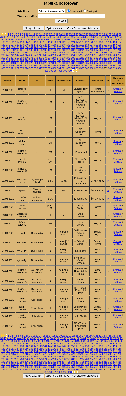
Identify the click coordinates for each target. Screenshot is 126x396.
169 (40, 47)
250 (54, 55)
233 (96, 52)
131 (105, 42)
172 (54, 47)
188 (8, 50)
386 (82, 68)
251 (59, 55)
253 (68, 55)
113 (22, 42)
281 (78, 57)
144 (45, 44)
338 (101, 63)
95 (65, 39)
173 (59, 47)
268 (17, 57)
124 (73, 42)
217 (22, 52)
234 (101, 52)
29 (90, 34)
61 (74, 37)
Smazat (117, 88)
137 (13, 44)
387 (87, 68)
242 (17, 55)
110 (8, 42)
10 (27, 34)
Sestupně (92, 11)
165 (22, 47)
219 (31, 52)
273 (40, 57)
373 (22, 68)
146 (54, 44)
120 (54, 42)
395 (46, 70)
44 (18, 37)
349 (31, 65)
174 (64, 47)
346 (17, 65)
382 (64, 68)
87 (39, 39)
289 (115, 57)
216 (17, 52)
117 (40, 42)
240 (8, 55)
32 (100, 34)
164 (17, 47)
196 (45, 50)
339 (105, 63)
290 (119, 57)
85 (32, 39)
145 (50, 44)
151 (78, 44)
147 (59, 44)
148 (64, 44)
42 (11, 37)
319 (13, 63)
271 (31, 57)
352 (45, 65)
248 (45, 55)
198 (54, 50)
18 (53, 34)
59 (68, 37)
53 (48, 37)
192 (26, 50)
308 (82, 60)
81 (19, 39)
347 (22, 65)
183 (105, 47)
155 (96, 44)
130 (101, 42)
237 (115, 52)
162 (8, 47)
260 (101, 55)
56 (58, 37)
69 (101, 37)
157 (105, 44)
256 (82, 55)
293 (13, 60)
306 (73, 60)
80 (15, 39)
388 (91, 68)
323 (31, 63)
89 (45, 39)
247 (40, 55)
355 (59, 65)
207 (96, 50)
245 (31, 55)
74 (117, 37)
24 (73, 34)
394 (119, 68)
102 (92, 39)
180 (91, 47)
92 (55, 39)
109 (3, 42)
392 (110, 68)
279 (68, 57)
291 (3, 60)
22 (67, 34)
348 (26, 65)
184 (110, 47)
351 (40, 65)
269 (22, 57)
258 (91, 55)
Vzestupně (76, 11)
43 (15, 37)
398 (60, 70)
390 (101, 68)
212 (119, 50)
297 (31, 60)
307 (78, 60)
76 (2, 39)
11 (30, 34)
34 (106, 34)
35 (110, 34)
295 (22, 60)
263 (115, 55)
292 (8, 60)
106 (110, 39)
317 (3, 63)
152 (82, 44)
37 (116, 34)
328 (54, 63)
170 (45, 47)
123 (68, 42)
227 (68, 52)
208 (101, 50)
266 (8, 57)
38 (120, 34)
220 (36, 52)
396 (51, 70)
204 (82, 50)
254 (73, 55)
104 (101, 39)
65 (88, 37)
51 (41, 37)
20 (60, 34)
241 (13, 55)
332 (73, 63)
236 (110, 52)
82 (22, 39)
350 (36, 65)
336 (91, 63)
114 (26, 42)
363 (96, 65)
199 (59, 50)
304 (64, 60)
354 (54, 65)
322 (26, 63)
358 (73, 65)
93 (58, 39)
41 (8, 37)
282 (82, 57)
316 (119, 60)
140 (26, 44)
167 (31, 47)
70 (104, 37)
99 (78, 39)
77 (5, 39)
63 (81, 37)
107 (115, 39)
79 (12, 39)
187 (3, 50)
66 (91, 37)
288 (110, 57)
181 (96, 47)
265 (3, 57)
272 (36, 57)
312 (101, 60)
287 (105, 57)
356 (64, 65)
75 (121, 37)
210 (110, 50)
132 (110, 42)
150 (73, 44)
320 (17, 63)
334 (82, 63)
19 (57, 34)
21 (63, 34)
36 (113, 34)
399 (65, 70)
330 (64, 63)
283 (87, 57)
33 (103, 34)
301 (50, 60)
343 (3, 65)
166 (26, 47)
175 (68, 47)
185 (115, 47)
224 (54, 52)
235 (105, 52)
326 (45, 63)
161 (3, 47)
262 (110, 55)
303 (59, 60)
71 (107, 37)
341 (115, 63)
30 (93, 34)
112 (17, 42)
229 (78, 52)
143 (40, 44)
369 (3, 68)
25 (77, 34)
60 (71, 37)
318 (8, 63)
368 (119, 65)
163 (13, 47)
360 (82, 65)
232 (91, 52)
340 (110, 63)
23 (70, 34)
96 (68, 39)
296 (26, 60)
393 (115, 68)
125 (78, 42)
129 (96, 42)
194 (36, 50)
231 (87, 52)
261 (105, 55)
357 (68, 65)
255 (78, 55)
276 (54, 57)
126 (82, 42)
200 (64, 50)
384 (73, 68)
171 (50, 47)
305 (68, 60)
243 (22, 55)
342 (119, 63)
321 (22, 63)
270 (26, 57)
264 (119, 55)
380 (54, 68)
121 (59, 42)
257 (87, 55)
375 (31, 68)
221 (40, 52)
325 (40, 63)
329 (59, 63)
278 (64, 57)
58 (64, 37)
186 (119, 47)
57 (61, 37)
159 (115, 44)
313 (105, 60)
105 (106, 39)
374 (26, 68)
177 (78, 47)
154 (91, 44)
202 (73, 50)
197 (50, 50)
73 (114, 37)
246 (36, 55)
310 (91, 60)
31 (96, 34)
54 (51, 37)
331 (68, 63)
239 (3, 55)
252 (64, 55)
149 (68, 44)
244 (26, 55)
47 (28, 37)
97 (72, 39)
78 (9, 39)
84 (29, 39)
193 (31, 50)
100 (83, 39)
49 (34, 37)
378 (45, 68)
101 (87, 39)
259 (96, 55)
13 (37, 34)
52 (44, 37)
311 (96, 60)
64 (84, 37)
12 (34, 34)
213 (3, 52)
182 (101, 47)
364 (101, 65)
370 (8, 68)
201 (68, 50)
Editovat (118, 91)
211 (115, 50)
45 (21, 37)
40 (5, 37)
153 (87, 44)
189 (13, 50)
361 (87, 65)
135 (3, 44)
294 (17, 60)
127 (87, 42)
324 (36, 63)
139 (22, 44)
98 (75, 39)
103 (96, 39)
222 (45, 52)
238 (119, 52)
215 (13, 52)
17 (50, 34)
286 (101, 57)
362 (91, 65)
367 (115, 65)
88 (42, 39)
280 (73, 57)
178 (82, 47)
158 (110, 44)
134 (119, 42)
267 (13, 57)
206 (91, 50)
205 (87, 50)
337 (96, 63)
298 (36, 60)
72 (111, 37)
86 (35, 39)
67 (94, 37)
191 (22, 50)
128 (91, 42)
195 (40, 50)
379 (50, 68)
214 (8, 52)
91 (52, 39)
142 (36, 44)
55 (54, 37)
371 (13, 68)
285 (96, 57)
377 (40, 68)
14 (40, 34)
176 (73, 47)
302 (54, 60)
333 (78, 63)
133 (115, 42)
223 (50, 52)
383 (68, 68)
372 (17, 68)
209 (105, 50)
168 (36, 47)
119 (50, 42)
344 (8, 65)
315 (115, 60)
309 (87, 60)
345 (13, 65)
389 (96, 68)
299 (40, 60)
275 (50, 57)
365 (105, 65)
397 (56, 70)
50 (38, 37)
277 (59, 57)
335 (87, 63)
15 (43, 34)
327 (50, 63)
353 (50, 65)
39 (1, 37)
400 (70, 70)
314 (110, 60)
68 (98, 37)
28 (87, 34)
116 (36, 42)
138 (17, 44)
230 (82, 52)
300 (45, 60)
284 (91, 57)
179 (87, 47)
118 (45, 42)
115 (31, 42)
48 (31, 37)
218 (26, 52)
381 (59, 68)
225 (59, 52)
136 (8, 44)
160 (119, 44)
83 (25, 39)
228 (73, 52)
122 (64, 42)
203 (78, 50)
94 (62, 39)
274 (45, 57)
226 (64, 52)
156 (101, 44)
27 (83, 34)
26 (80, 34)
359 (78, 65)
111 (13, 42)
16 (47, 34)
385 (78, 68)
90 (48, 39)
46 (24, 37)
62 (78, 37)
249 (50, 55)
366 (110, 65)
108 (120, 39)
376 (36, 68)
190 (17, 50)
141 (31, 44)
